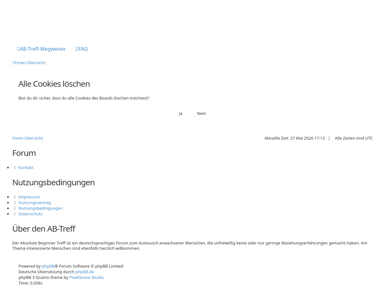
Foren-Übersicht (27, 138)
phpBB (48, 266)
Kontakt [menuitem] (25, 167)
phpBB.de (84, 271)
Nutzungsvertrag (34, 202)
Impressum (29, 197)
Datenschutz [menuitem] (30, 214)
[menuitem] (41, 49)
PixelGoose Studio (86, 277)
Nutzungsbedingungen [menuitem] (40, 208)
